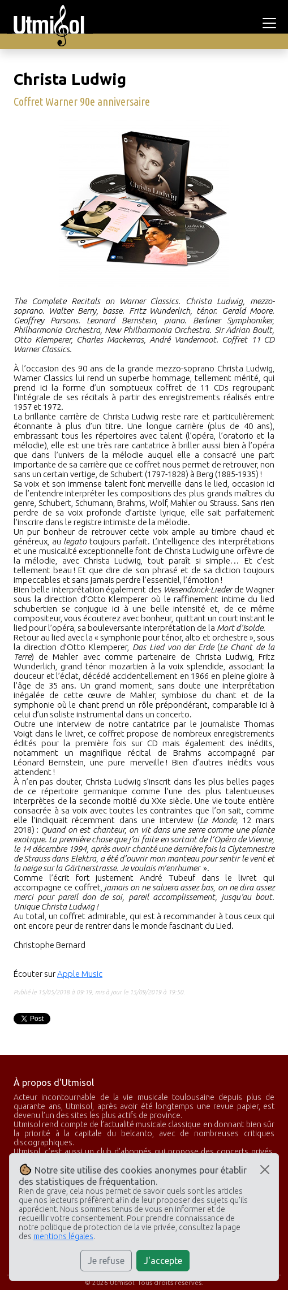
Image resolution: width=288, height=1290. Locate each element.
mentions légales (63, 1236)
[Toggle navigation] (271, 23)
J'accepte (163, 1261)
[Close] (264, 1169)
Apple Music (79, 974)
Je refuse (106, 1261)
